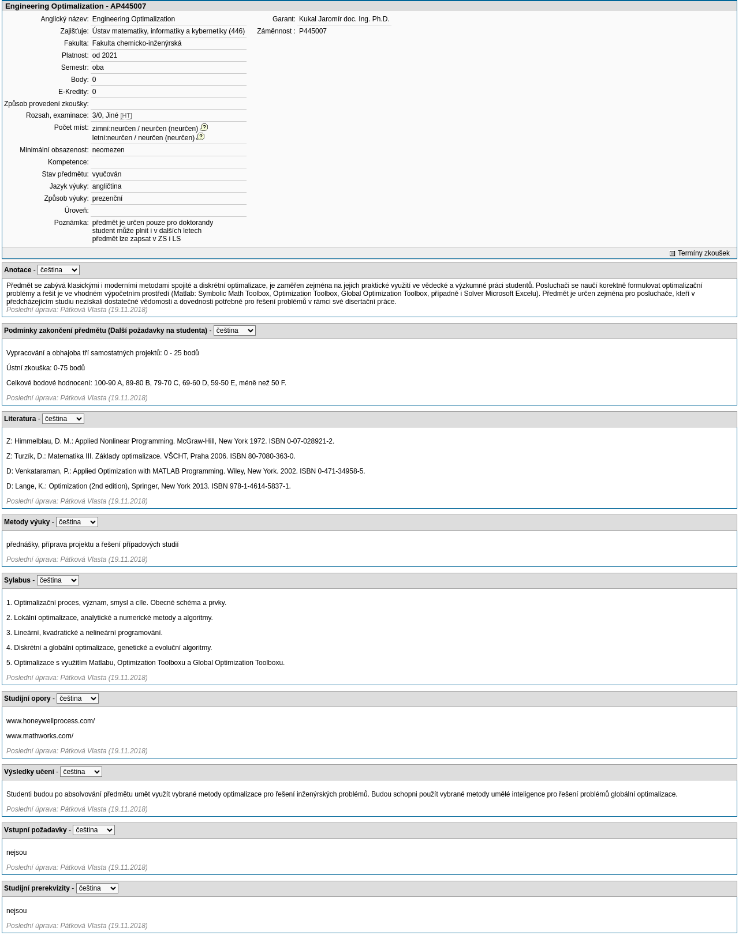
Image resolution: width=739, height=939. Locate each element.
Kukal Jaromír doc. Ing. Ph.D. (344, 19)
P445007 (313, 31)
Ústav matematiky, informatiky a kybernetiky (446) (168, 31)
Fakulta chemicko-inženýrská (137, 43)
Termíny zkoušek (704, 253)
